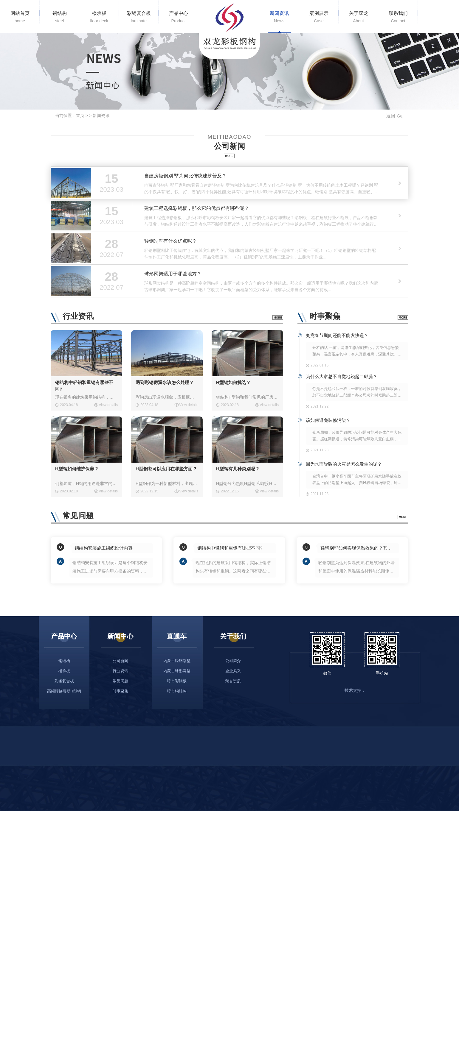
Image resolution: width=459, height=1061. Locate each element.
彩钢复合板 (139, 17)
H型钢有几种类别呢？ (238, 468)
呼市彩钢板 (177, 681)
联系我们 (398, 17)
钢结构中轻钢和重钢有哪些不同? (84, 385)
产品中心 (178, 17)
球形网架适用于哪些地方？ (172, 273)
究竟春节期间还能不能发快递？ (337, 335)
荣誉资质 (233, 681)
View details (108, 405)
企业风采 (233, 671)
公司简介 (233, 661)
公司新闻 (120, 661)
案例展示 (319, 17)
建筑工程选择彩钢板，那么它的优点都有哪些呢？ (196, 208)
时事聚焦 (120, 691)
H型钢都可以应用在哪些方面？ (166, 468)
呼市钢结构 (177, 691)
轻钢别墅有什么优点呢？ (170, 241)
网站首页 (20, 17)
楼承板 (99, 17)
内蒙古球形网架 (176, 671)
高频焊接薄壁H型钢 (64, 691)
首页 (80, 115)
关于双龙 (358, 17)
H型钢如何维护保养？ (77, 468)
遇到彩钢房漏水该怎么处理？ (165, 382)
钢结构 (59, 17)
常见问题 (120, 681)
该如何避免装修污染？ (328, 420)
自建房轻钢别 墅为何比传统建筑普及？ (185, 175)
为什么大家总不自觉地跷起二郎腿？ (341, 376)
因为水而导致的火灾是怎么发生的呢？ (344, 464)
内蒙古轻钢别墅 (176, 661)
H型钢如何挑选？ (233, 382)
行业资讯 (120, 671)
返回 (394, 115)
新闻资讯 (279, 17)
